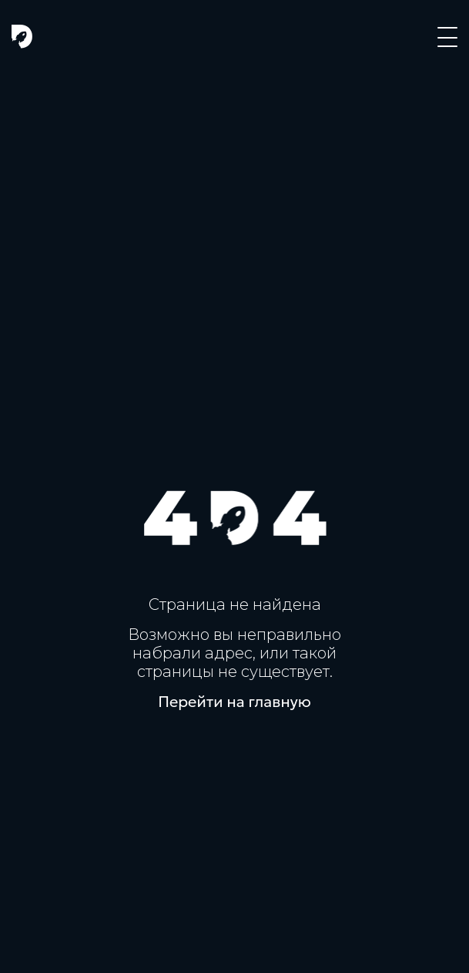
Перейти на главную (234, 701)
